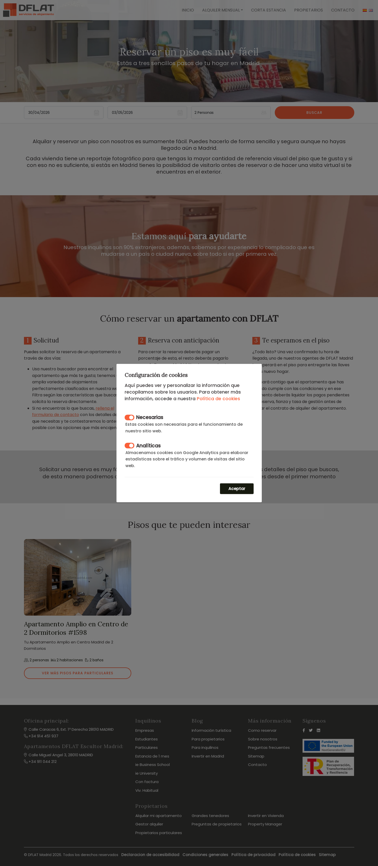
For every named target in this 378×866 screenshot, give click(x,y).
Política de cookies (218, 398)
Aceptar (236, 489)
